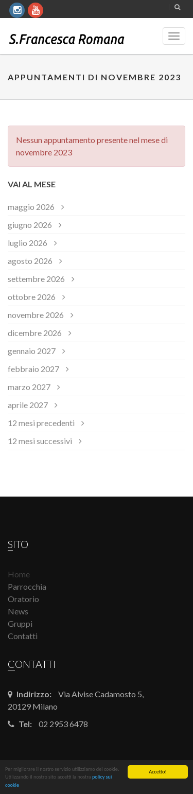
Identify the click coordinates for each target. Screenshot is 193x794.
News (18, 611)
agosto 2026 (30, 261)
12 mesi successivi (40, 441)
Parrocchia (27, 586)
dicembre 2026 (35, 333)
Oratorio (23, 599)
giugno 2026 (30, 225)
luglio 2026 (27, 243)
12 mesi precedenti (41, 423)
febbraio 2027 (33, 369)
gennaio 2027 (32, 351)
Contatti (23, 636)
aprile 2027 (28, 405)
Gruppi (20, 623)
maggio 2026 (31, 206)
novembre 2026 (36, 315)
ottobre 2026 (32, 297)
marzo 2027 (29, 387)
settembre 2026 (36, 279)
